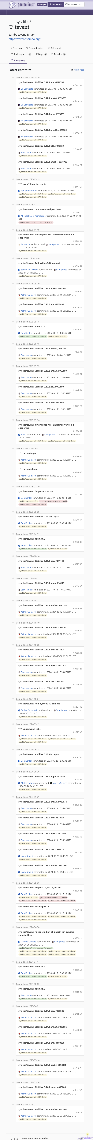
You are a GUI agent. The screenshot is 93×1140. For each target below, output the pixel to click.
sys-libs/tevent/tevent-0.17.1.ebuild (32, 92)
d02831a (77, 926)
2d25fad (77, 185)
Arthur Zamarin (28, 291)
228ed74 (77, 163)
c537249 (77, 385)
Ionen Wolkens (60, 772)
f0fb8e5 (77, 769)
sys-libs (23, 21)
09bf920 (77, 979)
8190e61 (77, 426)
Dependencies (34, 48)
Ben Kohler (26, 329)
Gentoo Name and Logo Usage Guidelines (47, 1134)
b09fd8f (77, 810)
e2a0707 (77, 1032)
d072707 (77, 557)
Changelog (18, 60)
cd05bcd (77, 857)
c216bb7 (77, 116)
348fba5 (77, 1001)
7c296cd (77, 622)
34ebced (77, 288)
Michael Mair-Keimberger (33, 213)
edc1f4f (77, 1076)
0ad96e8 (77, 451)
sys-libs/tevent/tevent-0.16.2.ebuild (61, 192)
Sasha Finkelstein (29, 266)
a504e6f (77, 513)
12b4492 (77, 147)
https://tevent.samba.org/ (25, 39)
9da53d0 (77, 794)
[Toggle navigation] (10, 12)
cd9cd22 (77, 101)
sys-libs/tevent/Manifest (57, 332)
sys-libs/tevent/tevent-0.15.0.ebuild (32, 498)
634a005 (77, 466)
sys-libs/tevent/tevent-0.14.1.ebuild (53, 495)
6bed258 (77, 826)
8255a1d (77, 957)
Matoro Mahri (28, 772)
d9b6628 (77, 304)
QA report (54, 48)
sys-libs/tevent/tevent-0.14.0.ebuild (61, 889)
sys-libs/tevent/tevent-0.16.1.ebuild (32, 192)
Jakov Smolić (27, 844)
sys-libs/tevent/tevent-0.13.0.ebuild (32, 889)
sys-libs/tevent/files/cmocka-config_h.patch (35, 220)
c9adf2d (77, 660)
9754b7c (77, 210)
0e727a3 (77, 722)
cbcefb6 (77, 747)
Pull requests (21, 54)
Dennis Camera (28, 929)
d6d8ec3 (77, 238)
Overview (16, 48)
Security (59, 54)
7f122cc (77, 347)
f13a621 (77, 369)
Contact (80, 1123)
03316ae (77, 601)
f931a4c (77, 644)
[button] (56, 4)
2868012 (77, 132)
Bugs (41, 54)
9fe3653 (77, 676)
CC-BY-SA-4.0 (66, 1132)
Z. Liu (23, 429)
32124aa (77, 841)
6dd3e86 (77, 879)
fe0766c (77, 897)
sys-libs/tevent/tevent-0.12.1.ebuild (53, 886)
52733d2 (77, 535)
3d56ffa (77, 401)
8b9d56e (77, 326)
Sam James (26, 151)
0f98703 (77, 85)
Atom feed (77, 69)
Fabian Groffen (28, 188)
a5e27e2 (77, 697)
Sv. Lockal (25, 241)
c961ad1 (77, 263)
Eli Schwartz (27, 88)
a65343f (77, 579)
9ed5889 (77, 1016)
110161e (77, 1097)
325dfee (77, 488)
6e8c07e (77, 1054)
